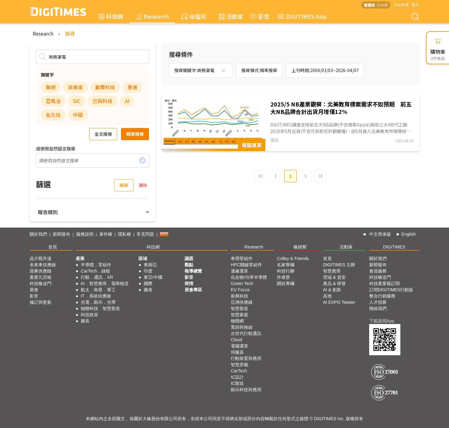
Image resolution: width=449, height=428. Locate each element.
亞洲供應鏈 (242, 302)
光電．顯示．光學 (98, 302)
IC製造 (237, 383)
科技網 (111, 16)
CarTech (239, 370)
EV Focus (240, 289)
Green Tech (242, 283)
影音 (259, 16)
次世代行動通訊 (246, 333)
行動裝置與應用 (246, 358)
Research (152, 16)
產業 (80, 258)
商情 (189, 283)
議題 (189, 258)
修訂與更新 (40, 302)
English (408, 234)
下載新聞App (381, 320)
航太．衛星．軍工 (98, 289)
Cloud (236, 339)
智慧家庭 (239, 314)
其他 (327, 295)
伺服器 (237, 352)
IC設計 (237, 377)
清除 (142, 185)
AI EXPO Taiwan (339, 302)
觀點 (189, 264)
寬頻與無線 (242, 327)
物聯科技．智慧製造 (100, 308)
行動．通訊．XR (97, 277)
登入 (415, 4)
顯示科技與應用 (246, 389)
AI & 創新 (332, 289)
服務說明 (85, 234)
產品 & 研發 (334, 283)
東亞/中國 (153, 277)
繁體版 (369, 4)
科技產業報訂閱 (384, 283)
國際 (148, 283)
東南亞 (150, 264)
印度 (148, 270)
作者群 (283, 277)
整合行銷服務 (382, 295)
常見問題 (145, 234)
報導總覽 (193, 270)
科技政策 (89, 314)
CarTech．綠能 (95, 270)
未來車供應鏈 (43, 264)
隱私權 (124, 234)
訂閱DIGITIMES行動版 (391, 289)
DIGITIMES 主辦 (339, 264)
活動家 (231, 16)
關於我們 (38, 234)
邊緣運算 (239, 270)
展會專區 (193, 289)
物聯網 (237, 320)
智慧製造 (239, 308)
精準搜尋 (135, 134)
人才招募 (378, 302)
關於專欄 (285, 283)
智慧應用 (331, 270)
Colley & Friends (293, 258)
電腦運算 (239, 345)
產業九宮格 (40, 277)
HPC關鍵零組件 (246, 264)
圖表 (85, 320)
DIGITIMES (394, 246)
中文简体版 (380, 234)
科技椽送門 (40, 283)
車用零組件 (242, 258)
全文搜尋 (103, 134)
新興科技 (239, 295)
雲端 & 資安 (334, 277)
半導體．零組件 (96, 264)
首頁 (52, 246)
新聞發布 (61, 234)
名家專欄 (285, 264)
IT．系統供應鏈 (96, 295)
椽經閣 (193, 16)
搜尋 (70, 33)
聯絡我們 (378, 308)
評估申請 (400, 4)
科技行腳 (285, 270)
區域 (142, 258)
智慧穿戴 (239, 364)
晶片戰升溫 (40, 258)
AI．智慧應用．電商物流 (104, 283)
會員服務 (378, 270)
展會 (34, 289)
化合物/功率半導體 (249, 277)
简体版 (382, 4)
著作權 (105, 234)
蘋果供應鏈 (40, 270)
